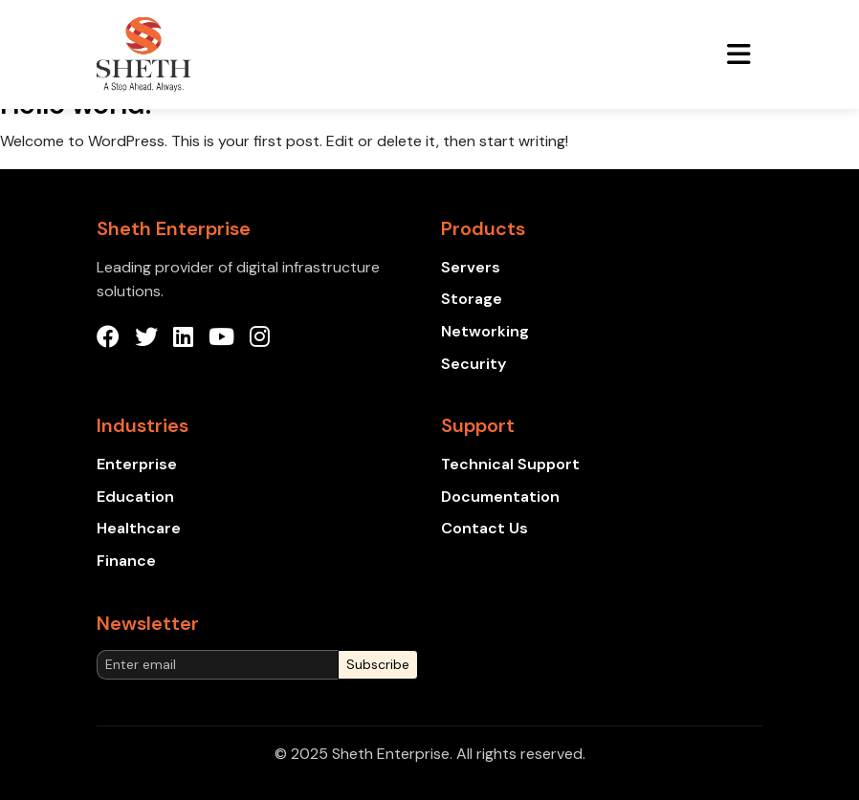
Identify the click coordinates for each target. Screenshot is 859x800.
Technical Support (510, 464)
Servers (470, 267)
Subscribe (377, 664)
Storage (471, 299)
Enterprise (137, 464)
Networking (485, 331)
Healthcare (139, 528)
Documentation (500, 496)
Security (473, 364)
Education (135, 496)
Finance (126, 561)
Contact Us (484, 528)
